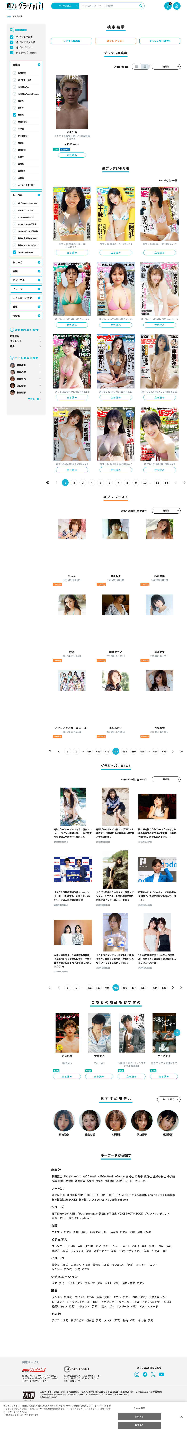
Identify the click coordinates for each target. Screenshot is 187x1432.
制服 (80, 1232)
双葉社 (21, 177)
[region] (93, 1417)
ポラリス (73, 1218)
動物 (129, 1320)
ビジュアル (18, 280)
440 (142, 751)
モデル (121, 1297)
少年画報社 (22, 135)
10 (144, 482)
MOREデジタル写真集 (27, 224)
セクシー (169, 1264)
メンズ (112, 1320)
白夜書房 (21, 170)
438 (124, 751)
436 (107, 751)
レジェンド (88, 1306)
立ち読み (72, 155)
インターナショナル (134, 1250)
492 (89, 987)
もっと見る (169, 1099)
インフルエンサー (156, 1302)
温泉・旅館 (133, 1283)
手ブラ (60, 1320)
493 (98, 987)
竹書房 (21, 142)
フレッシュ (81, 1250)
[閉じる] (181, 1416)
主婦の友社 (22, 121)
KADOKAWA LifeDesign (28, 94)
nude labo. (86, 1218)
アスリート (126, 1306)
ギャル (159, 1250)
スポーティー (105, 1250)
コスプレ (62, 1232)
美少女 (60, 1264)
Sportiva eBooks (25, 252)
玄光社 (21, 101)
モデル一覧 (33, 399)
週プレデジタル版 (25, 42)
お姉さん (81, 1264)
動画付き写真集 (107, 1213)
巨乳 (85, 1246)
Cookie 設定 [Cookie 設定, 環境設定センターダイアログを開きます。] (139, 1408)
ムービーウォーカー (26, 184)
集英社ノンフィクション (28, 245)
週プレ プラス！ (24, 47)
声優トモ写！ (59, 1218)
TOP (9, 17)
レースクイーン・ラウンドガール (76, 1302)
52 (166, 482)
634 (155, 987)
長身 (164, 1246)
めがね (118, 1232)
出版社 (16, 64)
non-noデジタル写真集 (28, 231)
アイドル (85, 1297)
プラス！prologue (86, 1213)
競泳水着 (99, 1232)
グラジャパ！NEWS (26, 52)
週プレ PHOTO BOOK (27, 203)
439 (133, 751)
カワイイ (146, 1264)
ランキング (15, 341)
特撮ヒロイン (64, 1306)
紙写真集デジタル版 (63, 1213)
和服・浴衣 (140, 1232)
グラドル (62, 1297)
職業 (15, 306)
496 (124, 987)
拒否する (139, 1416)
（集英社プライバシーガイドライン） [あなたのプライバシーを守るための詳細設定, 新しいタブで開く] (21, 1414)
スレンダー (64, 1246)
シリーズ (17, 262)
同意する (139, 1425)
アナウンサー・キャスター (120, 1302)
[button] (177, 1033)
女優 (103, 1297)
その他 (16, 315)
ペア (58, 1283)
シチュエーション (22, 298)
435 (98, 751)
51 (157, 482)
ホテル (112, 1283)
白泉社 (21, 163)
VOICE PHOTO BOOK (129, 1213)
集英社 (21, 114)
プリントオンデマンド (155, 1213)
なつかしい (122, 1264)
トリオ (75, 1283)
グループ (93, 1283)
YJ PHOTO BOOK (25, 210)
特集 (12, 346)
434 (89, 751)
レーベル (17, 195)
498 (142, 987)
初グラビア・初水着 (86, 1320)
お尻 (102, 1246)
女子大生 (157, 1297)
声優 (138, 1297)
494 (155, 751)
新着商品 (14, 336)
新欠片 (21, 156)
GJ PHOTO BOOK (25, 217)
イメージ (17, 289)
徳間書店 (21, 149)
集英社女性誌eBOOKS (27, 238)
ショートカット (125, 1246)
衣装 (15, 271)
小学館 (21, 128)
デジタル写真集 (24, 37)
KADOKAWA (23, 87)
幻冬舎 (21, 107)
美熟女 (101, 1264)
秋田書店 (21, 73)
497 (133, 987)
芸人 (107, 1306)
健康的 (60, 1250)
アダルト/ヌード (147, 1306)
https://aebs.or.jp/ (48, 1397)
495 (164, 751)
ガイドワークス (24, 80)
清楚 (59, 1269)
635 (164, 987)
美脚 (147, 1246)
